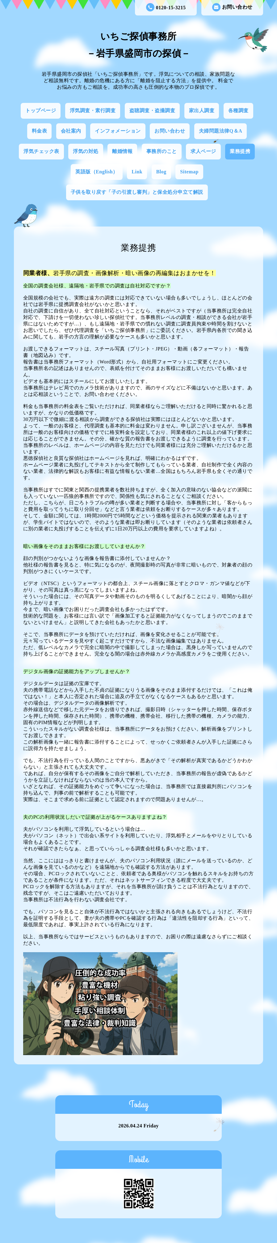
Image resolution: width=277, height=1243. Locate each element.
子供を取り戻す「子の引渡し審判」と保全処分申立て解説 (137, 192)
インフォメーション (118, 131)
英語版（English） (96, 171)
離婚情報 (122, 151)
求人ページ (203, 151)
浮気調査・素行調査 (93, 110)
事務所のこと (161, 151)
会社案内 (71, 131)
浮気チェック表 (41, 151)
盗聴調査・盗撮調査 (152, 110)
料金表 (39, 131)
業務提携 (240, 151)
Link (137, 171)
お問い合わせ (232, 7)
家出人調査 (202, 110)
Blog (161, 171)
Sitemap (189, 171)
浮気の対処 (86, 151)
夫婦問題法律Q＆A (220, 131)
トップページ (40, 110)
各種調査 (238, 110)
